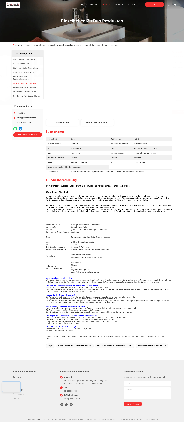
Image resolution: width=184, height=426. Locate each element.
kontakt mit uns (134, 5)
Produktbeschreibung (97, 122)
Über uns (94, 5)
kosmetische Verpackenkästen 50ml (74, 350)
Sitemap (46, 423)
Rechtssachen (19, 398)
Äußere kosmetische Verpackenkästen (114, 350)
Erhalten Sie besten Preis (128, 112)
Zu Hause (82, 5)
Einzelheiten (62, 122)
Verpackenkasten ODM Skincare (152, 350)
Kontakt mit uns (19, 402)
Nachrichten (18, 394)
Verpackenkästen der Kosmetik (44, 45)
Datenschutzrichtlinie (33, 423)
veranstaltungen (120, 5)
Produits (27, 45)
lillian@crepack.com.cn (26, 118)
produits (106, 5)
